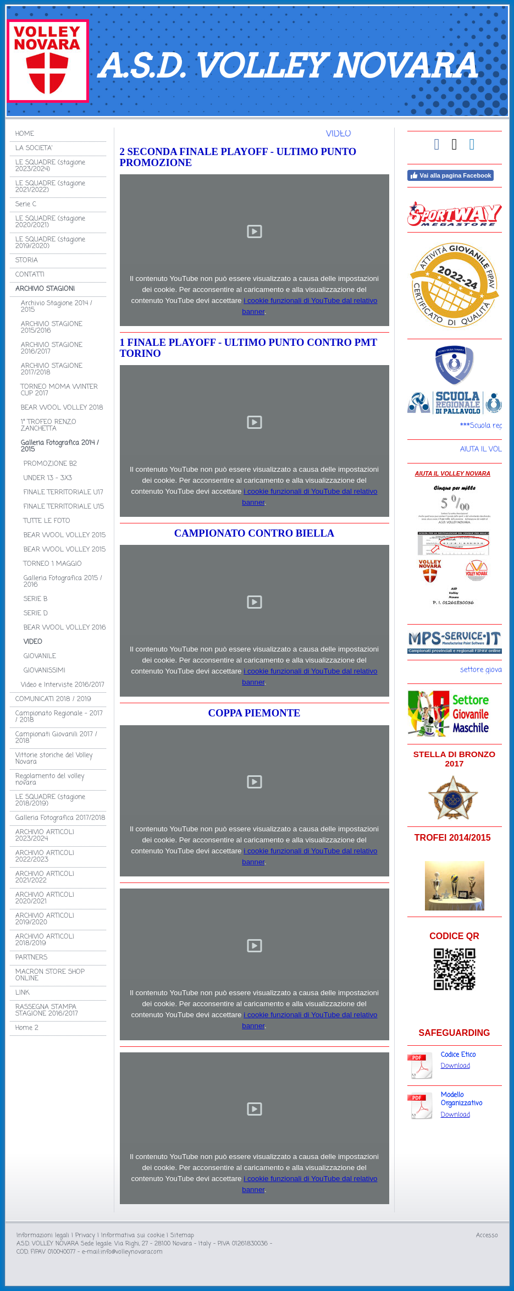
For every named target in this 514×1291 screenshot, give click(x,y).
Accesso (487, 1235)
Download (455, 1066)
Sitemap (182, 1235)
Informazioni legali (42, 1235)
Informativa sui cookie (132, 1235)
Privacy (85, 1235)
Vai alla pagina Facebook (450, 175)
